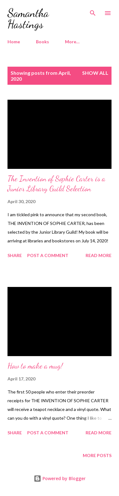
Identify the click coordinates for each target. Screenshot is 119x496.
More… (72, 41)
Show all (95, 73)
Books (42, 41)
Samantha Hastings (28, 18)
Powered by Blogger (60, 478)
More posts (97, 455)
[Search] (93, 11)
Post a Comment (47, 255)
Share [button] (14, 255)
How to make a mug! (35, 365)
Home (13, 41)
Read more (99, 255)
